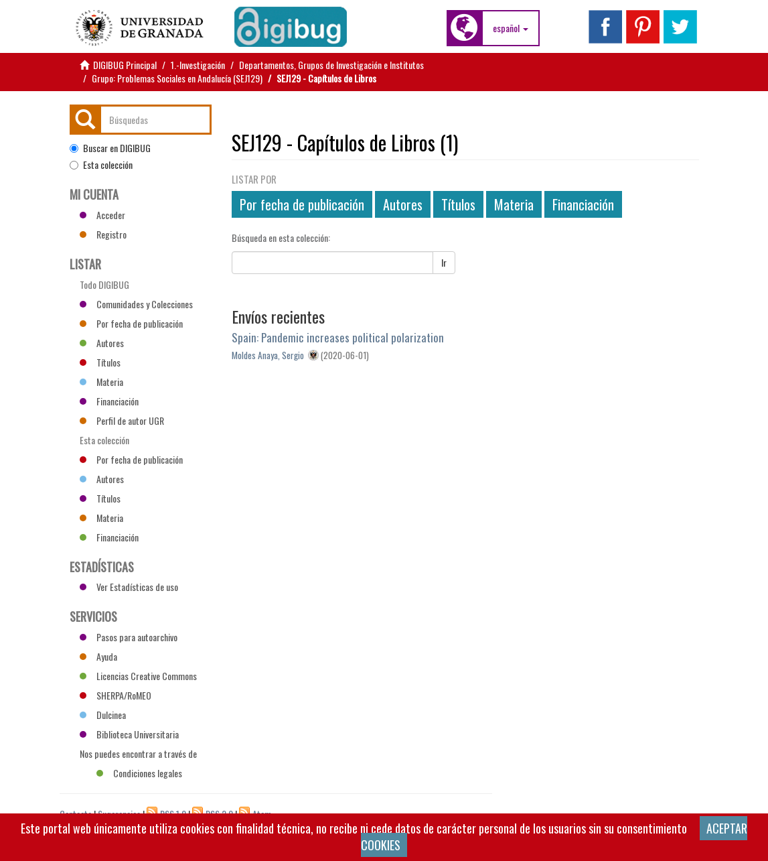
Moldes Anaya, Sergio (268, 355)
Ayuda (98, 656)
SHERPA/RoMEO (115, 695)
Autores (403, 204)
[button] (510, 28)
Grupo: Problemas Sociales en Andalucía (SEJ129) (177, 78)
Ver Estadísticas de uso (129, 587)
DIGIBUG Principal (125, 65)
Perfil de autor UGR (122, 420)
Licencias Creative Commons (138, 676)
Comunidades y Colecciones (136, 304)
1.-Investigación (198, 65)
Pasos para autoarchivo (128, 637)
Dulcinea (103, 715)
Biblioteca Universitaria (129, 734)
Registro (103, 234)
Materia (514, 204)
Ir (444, 262)
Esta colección (101, 165)
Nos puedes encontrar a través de (138, 755)
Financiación (583, 204)
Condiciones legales (139, 773)
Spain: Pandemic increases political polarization (338, 337)
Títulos (458, 204)
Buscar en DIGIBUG (110, 148)
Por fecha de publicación (302, 204)
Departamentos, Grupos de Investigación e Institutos (331, 65)
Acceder (102, 215)
